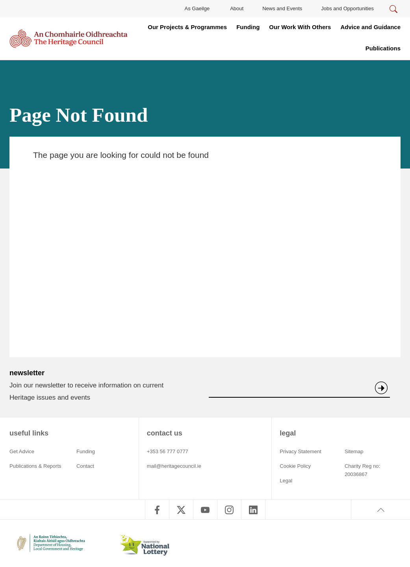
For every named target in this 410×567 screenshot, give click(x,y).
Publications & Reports (35, 466)
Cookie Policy (295, 466)
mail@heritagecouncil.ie (174, 466)
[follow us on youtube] (205, 509)
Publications (383, 48)
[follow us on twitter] (181, 509)
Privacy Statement (300, 451)
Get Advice (21, 451)
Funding (248, 27)
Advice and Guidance (370, 27)
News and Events (282, 8)
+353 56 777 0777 (167, 451)
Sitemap (354, 451)
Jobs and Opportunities (347, 8)
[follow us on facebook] (157, 509)
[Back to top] (380, 509)
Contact (85, 466)
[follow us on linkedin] (253, 509)
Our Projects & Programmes (187, 27)
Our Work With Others (300, 27)
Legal (286, 481)
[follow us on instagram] (229, 509)
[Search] (393, 9)
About (236, 8)
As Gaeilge (197, 8)
